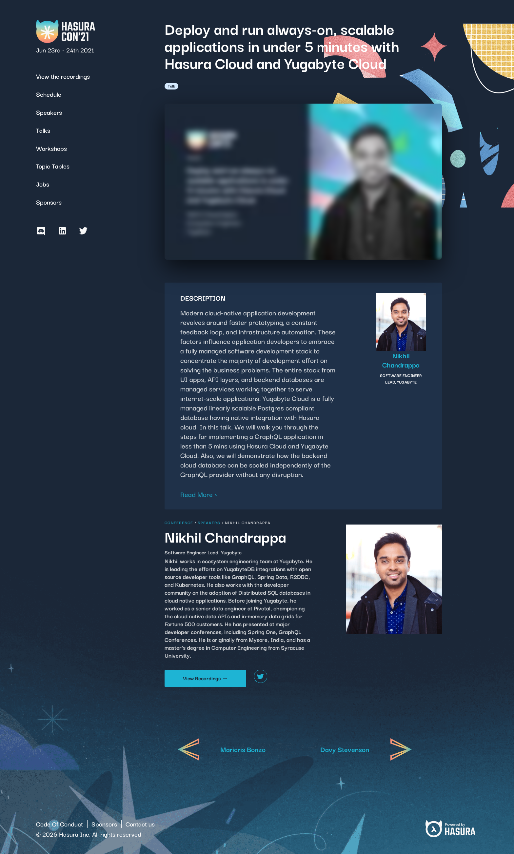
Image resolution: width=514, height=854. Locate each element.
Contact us (140, 823)
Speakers (49, 112)
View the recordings (63, 76)
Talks (43, 130)
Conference (179, 522)
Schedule (48, 94)
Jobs (42, 184)
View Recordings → (205, 678)
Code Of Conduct (59, 823)
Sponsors (49, 202)
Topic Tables (52, 165)
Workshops (51, 148)
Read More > (199, 494)
